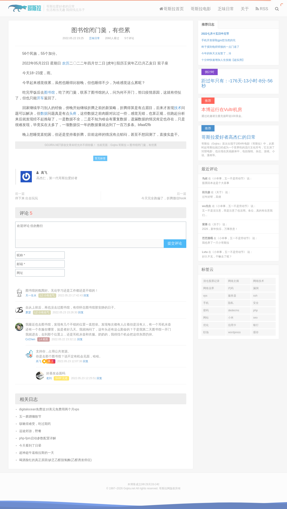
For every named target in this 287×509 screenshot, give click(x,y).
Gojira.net (129, 488)
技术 (177, 108)
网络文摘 (233, 281)
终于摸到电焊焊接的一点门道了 (220, 46)
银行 (256, 325)
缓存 (256, 332)
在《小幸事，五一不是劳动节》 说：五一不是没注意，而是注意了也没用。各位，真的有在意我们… (237, 211)
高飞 (38, 361)
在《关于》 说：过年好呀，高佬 (216, 194)
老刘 (49, 378)
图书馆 (49, 92)
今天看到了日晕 (30, 445)
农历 (65, 63)
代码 (230, 288)
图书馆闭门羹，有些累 (100, 30)
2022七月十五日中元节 (215, 33)
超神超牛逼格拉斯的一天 (36, 452)
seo (255, 317)
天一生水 (31, 295)
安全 (256, 302)
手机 (206, 302)
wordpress (234, 332)
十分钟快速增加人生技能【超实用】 (223, 60)
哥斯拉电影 (201, 9)
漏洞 (256, 288)
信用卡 (232, 325)
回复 (86, 295)
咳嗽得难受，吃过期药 (35, 424)
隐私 (230, 302)
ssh (255, 295)
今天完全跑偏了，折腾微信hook (163, 198)
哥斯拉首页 (171, 9)
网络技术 (258, 281)
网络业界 (208, 288)
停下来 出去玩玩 (26, 198)
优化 (206, 325)
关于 (245, 9)
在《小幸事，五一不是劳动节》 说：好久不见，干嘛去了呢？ (227, 254)
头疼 (73, 113)
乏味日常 (226, 9)
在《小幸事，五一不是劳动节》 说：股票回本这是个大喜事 (227, 181)
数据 (44, 113)
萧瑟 (28, 312)
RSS (262, 9)
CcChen (30, 339)
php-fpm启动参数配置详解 (37, 438)
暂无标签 (100, 158)
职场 (206, 332)
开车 (40, 98)
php (255, 310)
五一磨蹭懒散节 (30, 416)
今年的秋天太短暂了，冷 (216, 53)
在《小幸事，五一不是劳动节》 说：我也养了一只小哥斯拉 (230, 240)
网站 (206, 317)
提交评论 (175, 243)
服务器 (232, 295)
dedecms (233, 310)
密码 (206, 310)
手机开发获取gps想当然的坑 (218, 40)
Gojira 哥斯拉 (24, 8)
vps (205, 295)
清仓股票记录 (211, 281)
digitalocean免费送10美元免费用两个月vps (49, 409)
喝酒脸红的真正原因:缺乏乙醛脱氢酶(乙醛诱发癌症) (55, 460)
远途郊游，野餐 (30, 431)
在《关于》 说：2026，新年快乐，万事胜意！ (220, 227)
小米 (230, 317)
